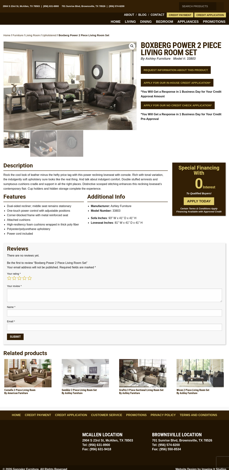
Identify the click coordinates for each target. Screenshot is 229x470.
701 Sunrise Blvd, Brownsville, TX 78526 (84, 6)
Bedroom (164, 21)
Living (130, 21)
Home (116, 21)
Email (11, 321)
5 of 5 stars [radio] (29, 278)
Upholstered (49, 35)
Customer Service (106, 415)
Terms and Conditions (198, 415)
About (129, 14)
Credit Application (210, 15)
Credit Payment (180, 15)
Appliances (188, 21)
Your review (14, 286)
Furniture (18, 35)
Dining (146, 21)
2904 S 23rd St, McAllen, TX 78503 (21, 6)
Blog (142, 14)
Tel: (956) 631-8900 (96, 445)
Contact (157, 14)
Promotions (214, 21)
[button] (132, 46)
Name (11, 307)
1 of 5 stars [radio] (9, 278)
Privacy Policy (163, 415)
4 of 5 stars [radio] (24, 278)
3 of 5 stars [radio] (19, 278)
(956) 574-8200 (117, 6)
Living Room (32, 35)
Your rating (14, 273)
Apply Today (199, 201)
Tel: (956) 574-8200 (166, 445)
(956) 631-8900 (51, 6)
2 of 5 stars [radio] (14, 278)
